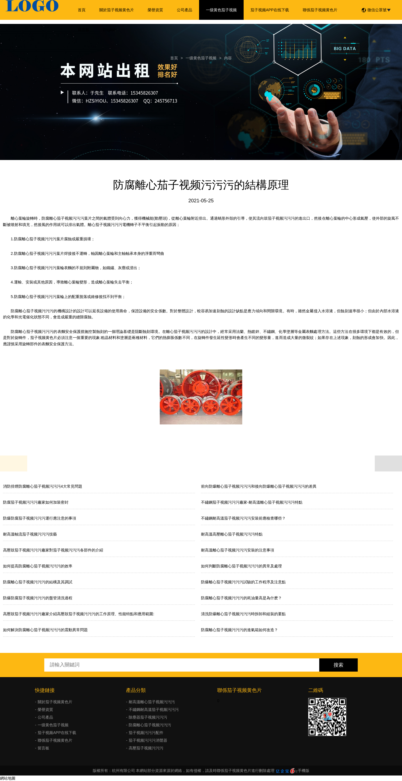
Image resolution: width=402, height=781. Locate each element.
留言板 (83, 29)
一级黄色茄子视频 (221, 10)
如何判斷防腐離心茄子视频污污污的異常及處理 (241, 566)
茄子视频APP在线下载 (269, 10)
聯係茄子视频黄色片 (320, 10)
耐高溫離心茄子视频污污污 (152, 702)
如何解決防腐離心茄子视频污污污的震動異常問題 (45, 630)
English (109, 29)
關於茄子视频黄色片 (116, 10)
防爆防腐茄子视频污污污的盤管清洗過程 (37, 598)
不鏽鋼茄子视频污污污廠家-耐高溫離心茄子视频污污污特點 (251, 502)
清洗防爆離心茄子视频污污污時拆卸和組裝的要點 (243, 614)
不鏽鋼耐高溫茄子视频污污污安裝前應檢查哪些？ (243, 518)
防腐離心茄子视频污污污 (150, 725)
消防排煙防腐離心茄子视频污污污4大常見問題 (42, 486)
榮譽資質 (155, 10)
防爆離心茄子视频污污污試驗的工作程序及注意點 (243, 582)
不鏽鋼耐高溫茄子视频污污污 (154, 709)
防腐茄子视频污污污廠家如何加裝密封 (35, 502)
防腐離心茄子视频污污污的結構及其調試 (37, 582)
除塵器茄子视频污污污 (148, 717)
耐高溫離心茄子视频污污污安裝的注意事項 (237, 550)
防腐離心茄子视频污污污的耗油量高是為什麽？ (241, 598)
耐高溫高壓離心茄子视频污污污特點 (232, 534)
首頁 (82, 10)
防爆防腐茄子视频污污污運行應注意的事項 (39, 518)
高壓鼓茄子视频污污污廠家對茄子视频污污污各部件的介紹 (53, 550)
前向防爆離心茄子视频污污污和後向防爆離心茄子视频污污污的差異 (258, 486)
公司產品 (184, 10)
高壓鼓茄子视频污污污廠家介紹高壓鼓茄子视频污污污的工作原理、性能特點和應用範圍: (78, 614)
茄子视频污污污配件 (146, 732)
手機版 (303, 770)
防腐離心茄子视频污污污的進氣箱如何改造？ (239, 630)
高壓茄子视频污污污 (146, 748)
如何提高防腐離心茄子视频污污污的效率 (37, 566)
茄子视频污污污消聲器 (148, 740)
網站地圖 (7, 778)
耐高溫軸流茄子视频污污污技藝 (30, 534)
